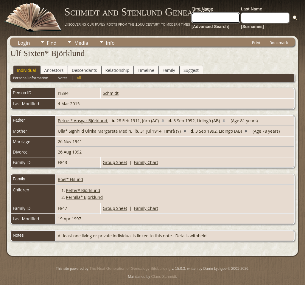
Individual (26, 70)
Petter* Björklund (83, 190)
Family (169, 70)
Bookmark (279, 42)
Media (81, 43)
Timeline (146, 70)
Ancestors (53, 70)
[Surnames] (252, 26)
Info (110, 43)
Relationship (117, 70)
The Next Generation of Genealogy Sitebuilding (129, 268)
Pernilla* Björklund (84, 197)
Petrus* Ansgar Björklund (82, 120)
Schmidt (111, 93)
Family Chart (146, 162)
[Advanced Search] (210, 26)
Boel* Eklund (70, 179)
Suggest (191, 70)
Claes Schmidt (163, 276)
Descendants (84, 70)
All (79, 77)
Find (52, 43)
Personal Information (30, 77)
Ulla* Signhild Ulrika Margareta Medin (94, 131)
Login (24, 43)
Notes (62, 77)
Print (256, 42)
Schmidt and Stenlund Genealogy (138, 12)
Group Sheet (115, 162)
